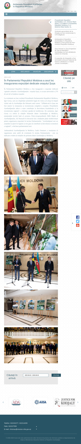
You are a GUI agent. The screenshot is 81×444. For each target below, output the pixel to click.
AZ (65, 11)
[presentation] (6, 71)
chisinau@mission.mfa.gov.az (20, 429)
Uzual (65, 87)
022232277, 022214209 (18, 423)
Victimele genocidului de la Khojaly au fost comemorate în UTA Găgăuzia (65, 33)
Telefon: (15, 423)
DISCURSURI (48, 71)
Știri (73, 87)
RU (69, 11)
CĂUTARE (56, 375)
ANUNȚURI (37, 71)
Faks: (10, 426)
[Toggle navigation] (6, 14)
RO (75, 11)
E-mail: (17, 429)
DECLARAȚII (25, 71)
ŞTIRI (13, 71)
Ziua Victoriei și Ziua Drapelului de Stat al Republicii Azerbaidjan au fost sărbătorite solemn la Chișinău (65, 51)
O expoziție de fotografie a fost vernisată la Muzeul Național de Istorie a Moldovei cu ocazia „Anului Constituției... (65, 60)
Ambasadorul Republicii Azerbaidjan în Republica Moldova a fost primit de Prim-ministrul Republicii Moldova (65, 41)
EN (72, 11)
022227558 (13, 426)
